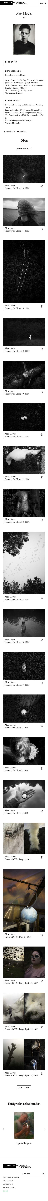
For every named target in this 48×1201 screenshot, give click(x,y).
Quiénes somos (11, 1177)
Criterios (8, 1180)
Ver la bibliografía (12, 123)
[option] (24, 1129)
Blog (5, 1191)
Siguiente (23, 1087)
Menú (43, 3)
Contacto (8, 1184)
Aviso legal (9, 1187)
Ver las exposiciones (13, 93)
